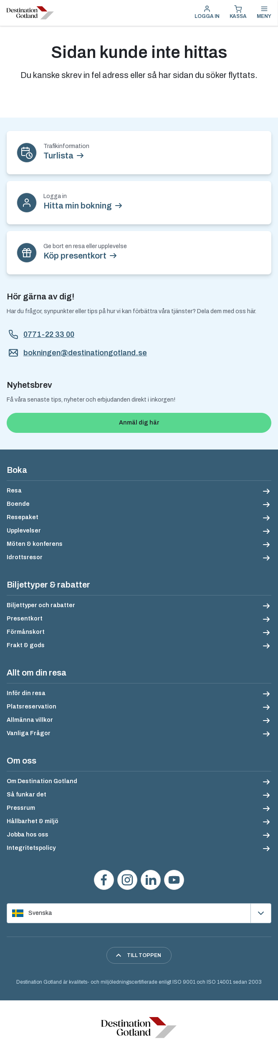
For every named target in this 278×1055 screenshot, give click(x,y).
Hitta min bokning (77, 205)
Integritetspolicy (31, 848)
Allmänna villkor (30, 720)
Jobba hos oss (27, 834)
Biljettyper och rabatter (41, 605)
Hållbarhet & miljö (32, 821)
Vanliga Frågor (29, 733)
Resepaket (22, 517)
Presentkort (25, 618)
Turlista (58, 155)
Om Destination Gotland (42, 781)
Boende (18, 504)
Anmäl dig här (139, 422)
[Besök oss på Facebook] (104, 880)
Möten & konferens (35, 544)
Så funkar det (26, 794)
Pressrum (21, 808)
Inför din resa (26, 693)
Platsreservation (31, 706)
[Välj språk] (139, 913)
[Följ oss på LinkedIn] (151, 880)
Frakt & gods (26, 645)
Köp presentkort (74, 255)
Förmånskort (26, 632)
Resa (14, 490)
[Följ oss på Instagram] (127, 880)
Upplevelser (24, 531)
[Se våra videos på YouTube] (174, 880)
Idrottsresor (25, 557)
